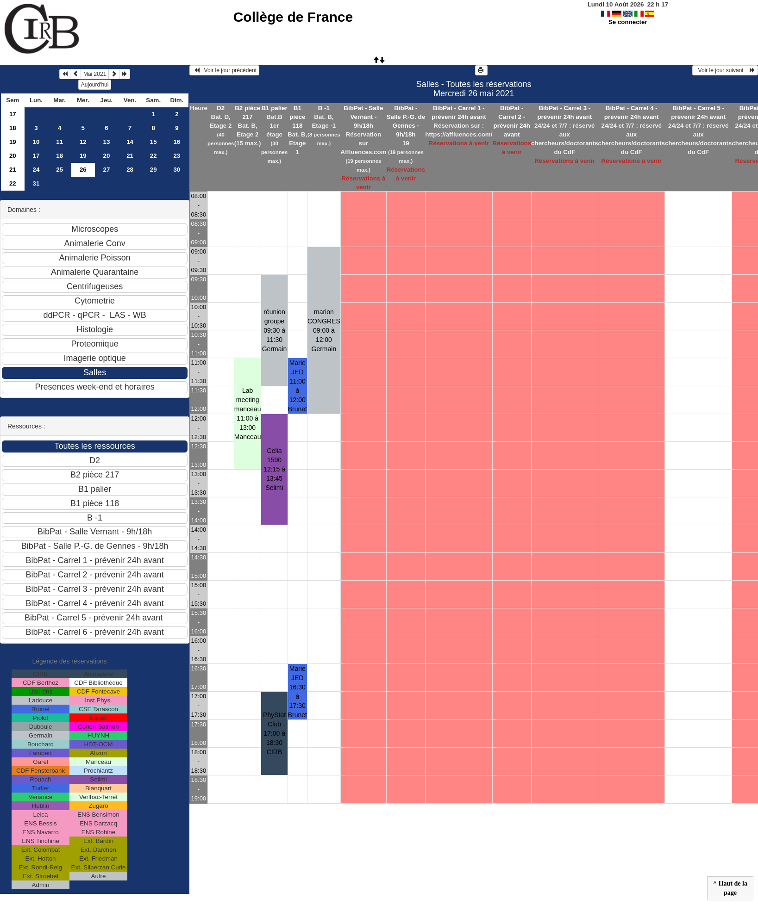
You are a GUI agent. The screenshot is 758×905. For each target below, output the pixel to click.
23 (176, 155)
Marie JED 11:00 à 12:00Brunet (297, 386)
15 (153, 141)
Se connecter (627, 22)
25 (59, 169)
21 (129, 155)
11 (59, 141)
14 (129, 141)
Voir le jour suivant (725, 70)
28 (129, 169)
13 (106, 141)
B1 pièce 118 (297, 117)
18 (12, 127)
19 (12, 141)
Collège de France (293, 17)
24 (36, 169)
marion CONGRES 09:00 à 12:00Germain (323, 330)
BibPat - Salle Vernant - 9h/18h (363, 117)
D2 (221, 108)
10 (36, 141)
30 (176, 169)
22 (153, 155)
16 (176, 141)
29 (153, 169)
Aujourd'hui (95, 84)
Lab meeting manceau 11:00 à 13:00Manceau (247, 413)
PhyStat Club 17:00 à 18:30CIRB (274, 733)
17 (12, 114)
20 (12, 155)
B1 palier (274, 108)
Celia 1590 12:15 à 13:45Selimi (274, 469)
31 (36, 183)
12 (83, 141)
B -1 (324, 108)
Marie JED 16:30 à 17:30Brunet (297, 692)
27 (106, 169)
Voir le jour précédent (224, 70)
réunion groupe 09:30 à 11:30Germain (274, 330)
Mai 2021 (94, 74)
